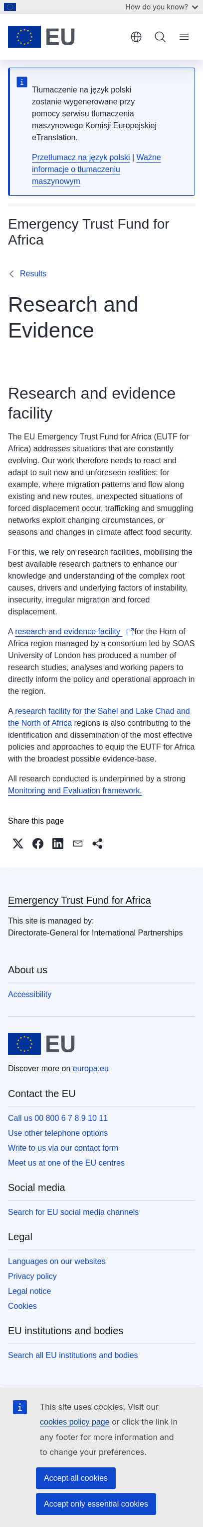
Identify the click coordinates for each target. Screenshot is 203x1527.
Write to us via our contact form (63, 1148)
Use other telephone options (58, 1133)
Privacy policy (32, 1276)
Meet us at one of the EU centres (66, 1163)
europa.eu (91, 1068)
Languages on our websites (57, 1261)
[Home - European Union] (65, 37)
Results (33, 273)
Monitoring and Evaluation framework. (75, 790)
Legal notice (29, 1291)
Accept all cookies (76, 1478)
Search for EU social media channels (73, 1212)
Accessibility (29, 994)
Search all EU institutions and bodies (73, 1355)
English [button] (136, 37)
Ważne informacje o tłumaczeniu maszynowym (96, 169)
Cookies (22, 1306)
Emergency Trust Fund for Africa (79, 900)
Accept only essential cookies (96, 1504)
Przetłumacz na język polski (81, 157)
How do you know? (161, 6)
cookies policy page (75, 1422)
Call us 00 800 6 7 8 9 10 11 (58, 1118)
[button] (18, 843)
